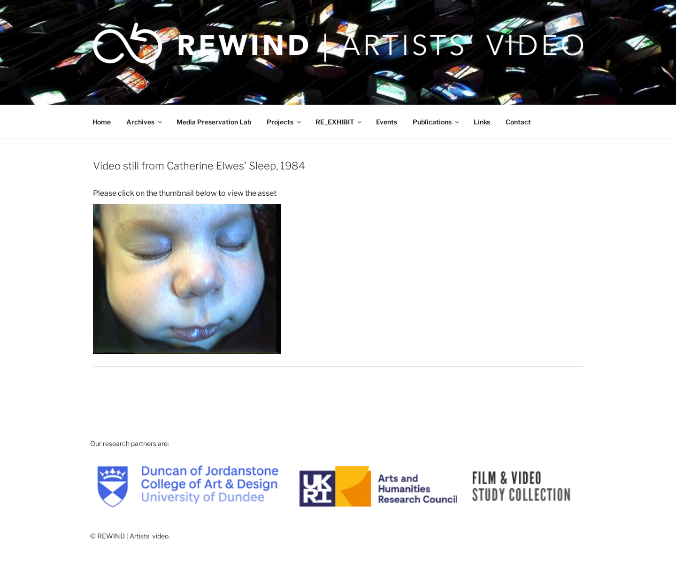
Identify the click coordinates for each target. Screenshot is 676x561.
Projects (284, 122)
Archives (144, 122)
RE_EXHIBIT (339, 122)
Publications (437, 122)
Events (386, 122)
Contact (518, 122)
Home (101, 122)
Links (482, 122)
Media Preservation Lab (214, 122)
